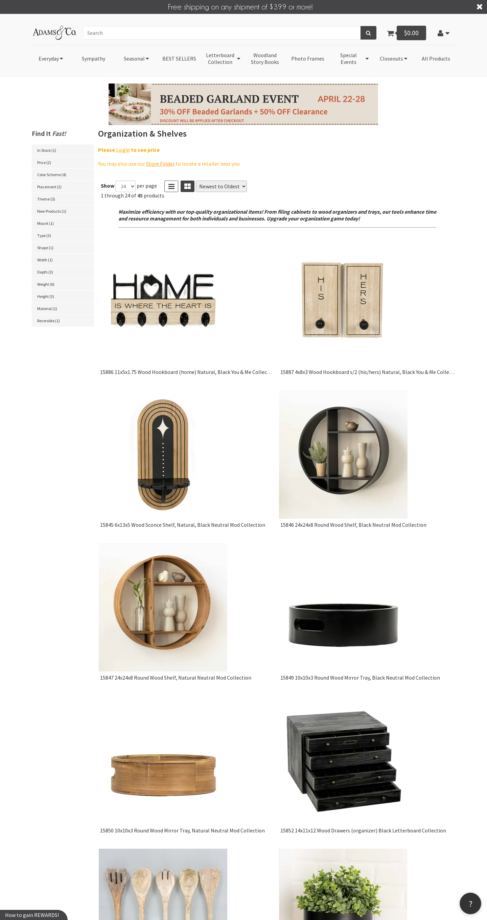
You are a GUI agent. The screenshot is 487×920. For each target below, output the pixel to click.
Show (107, 185)
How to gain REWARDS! (32, 915)
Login (123, 149)
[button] (444, 33)
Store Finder (160, 163)
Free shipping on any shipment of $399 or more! (240, 6)
